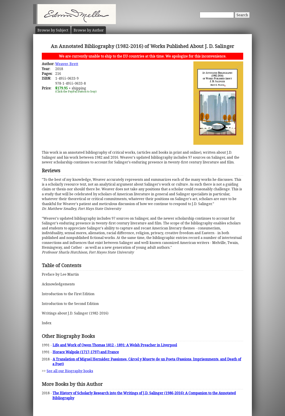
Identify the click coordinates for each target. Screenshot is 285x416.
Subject (52, 30)
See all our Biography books (70, 370)
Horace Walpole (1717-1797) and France (86, 352)
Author (89, 30)
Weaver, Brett (66, 63)
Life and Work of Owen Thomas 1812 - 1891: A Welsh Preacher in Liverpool (115, 345)
